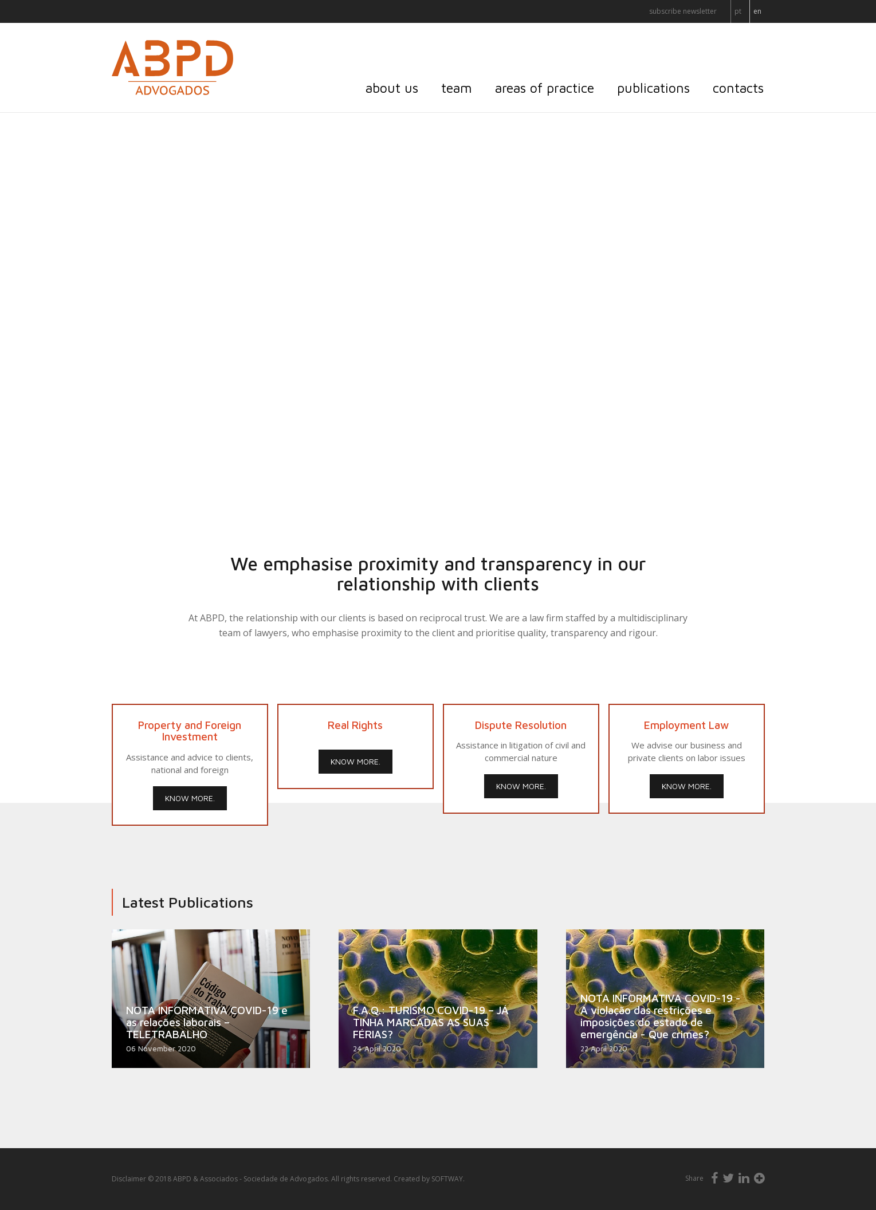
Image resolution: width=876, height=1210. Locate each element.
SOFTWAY (447, 1179)
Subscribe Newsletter (683, 11)
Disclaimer (129, 1179)
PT (737, 11)
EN (757, 11)
